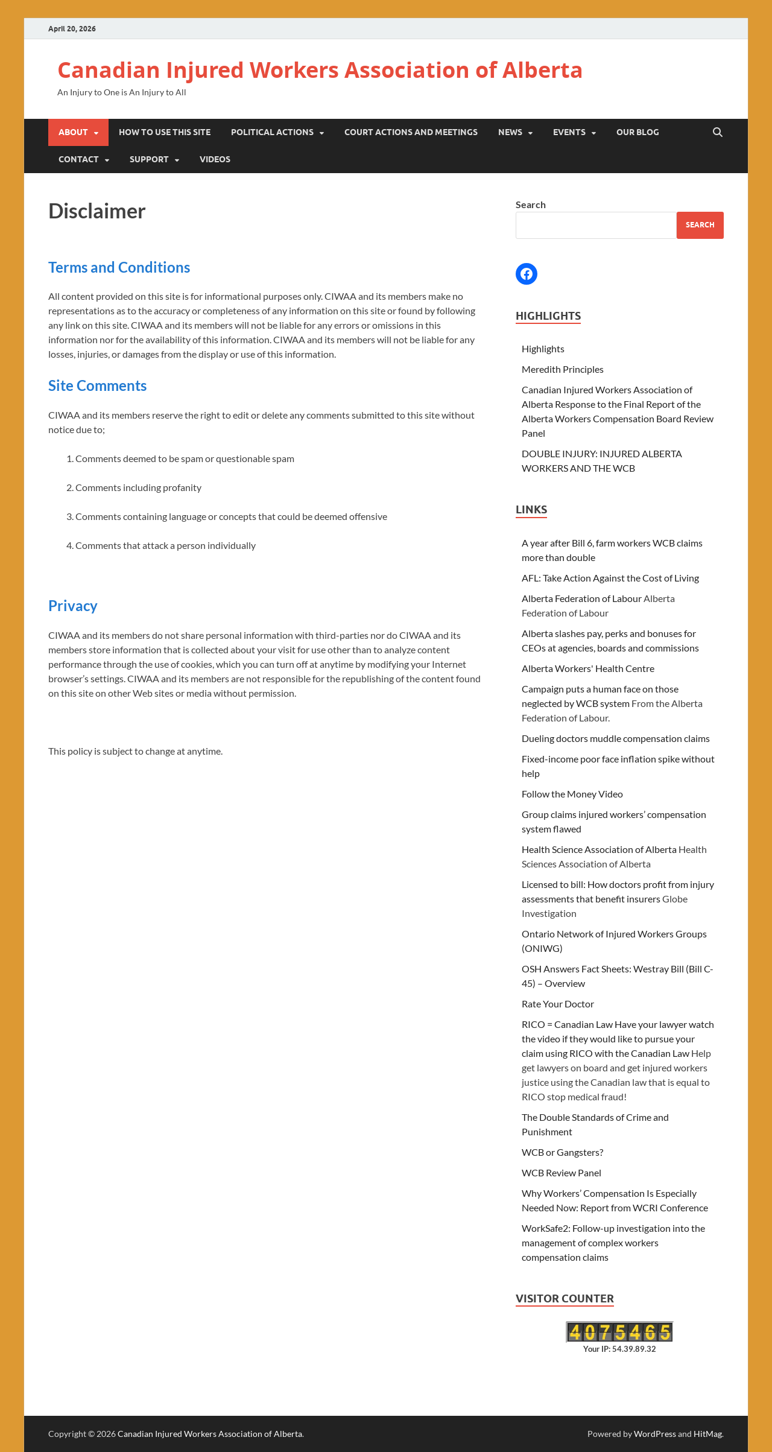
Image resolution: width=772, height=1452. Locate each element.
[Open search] (718, 133)
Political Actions (272, 132)
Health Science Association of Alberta (599, 849)
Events (569, 132)
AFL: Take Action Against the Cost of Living (610, 577)
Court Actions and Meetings (411, 132)
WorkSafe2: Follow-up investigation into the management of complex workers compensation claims (613, 1242)
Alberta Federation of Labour (582, 598)
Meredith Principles (563, 369)
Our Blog (637, 132)
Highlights (543, 348)
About (73, 132)
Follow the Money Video (572, 793)
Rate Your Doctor (558, 1003)
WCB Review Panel (561, 1172)
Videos (215, 159)
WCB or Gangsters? (562, 1152)
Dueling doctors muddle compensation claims (616, 738)
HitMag (708, 1433)
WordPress (655, 1433)
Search (531, 204)
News (510, 132)
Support (149, 159)
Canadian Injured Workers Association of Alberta (320, 69)
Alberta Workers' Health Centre (588, 668)
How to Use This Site (164, 132)
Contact (79, 159)
